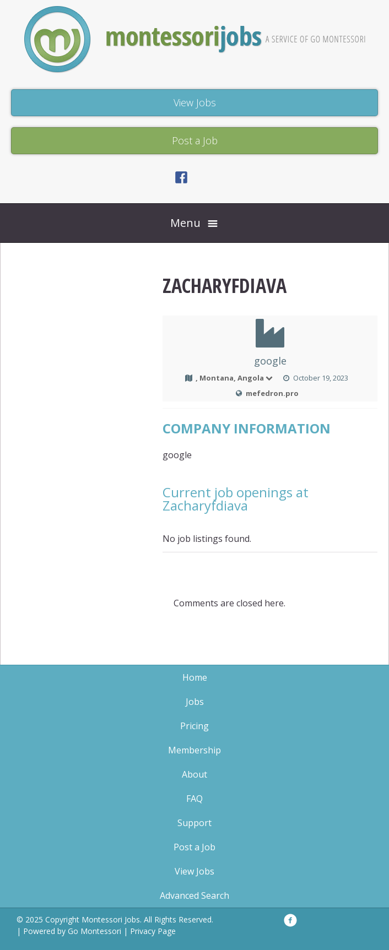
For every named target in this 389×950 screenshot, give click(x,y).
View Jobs (194, 871)
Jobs (195, 702)
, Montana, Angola (235, 378)
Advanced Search (194, 895)
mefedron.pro (272, 393)
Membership (194, 750)
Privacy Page (153, 931)
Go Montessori (94, 931)
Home (194, 677)
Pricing (194, 726)
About (194, 774)
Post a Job (194, 847)
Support (194, 823)
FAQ (194, 798)
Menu (185, 222)
